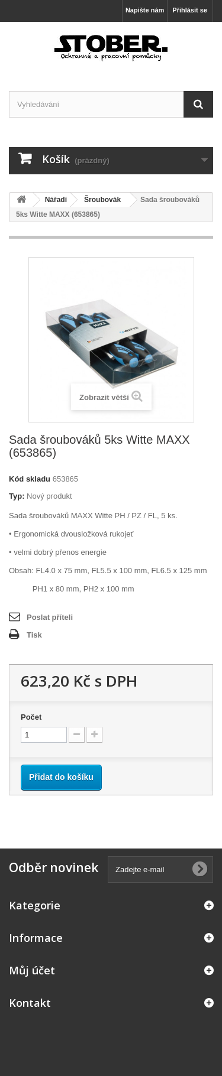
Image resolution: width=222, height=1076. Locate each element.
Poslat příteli (50, 617)
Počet (31, 717)
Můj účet (32, 970)
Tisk (34, 634)
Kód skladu (29, 478)
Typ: (16, 496)
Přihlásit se (189, 10)
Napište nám (145, 10)
